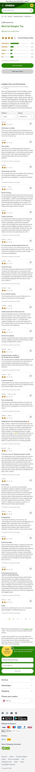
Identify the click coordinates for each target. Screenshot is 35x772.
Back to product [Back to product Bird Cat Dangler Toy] (17, 65)
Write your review (17, 71)
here (18, 644)
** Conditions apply (27, 629)
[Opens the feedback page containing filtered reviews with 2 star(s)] (17, 53)
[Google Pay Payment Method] (9, 731)
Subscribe (18, 671)
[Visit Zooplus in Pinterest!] (16, 713)
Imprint (3, 759)
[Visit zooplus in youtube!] (11, 713)
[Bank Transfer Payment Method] (16, 731)
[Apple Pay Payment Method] (3, 731)
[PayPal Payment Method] (24, 727)
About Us (4, 757)
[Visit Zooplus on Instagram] (7, 713)
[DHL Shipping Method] (9, 740)
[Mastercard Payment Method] (9, 727)
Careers (11, 757)
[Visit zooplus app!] (7, 720)
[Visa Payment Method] (3, 727)
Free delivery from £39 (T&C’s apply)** (17, 1)
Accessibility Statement (8, 764)
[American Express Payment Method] (19, 727)
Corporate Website (21, 757)
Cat (5, 16)
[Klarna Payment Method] (30, 727)
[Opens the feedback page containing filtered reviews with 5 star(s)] (17, 43)
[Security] (5, 748)
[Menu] (2, 5)
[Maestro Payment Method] (14, 727)
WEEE (16, 762)
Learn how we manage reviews (10, 60)
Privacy (22, 762)
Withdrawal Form (6, 762)
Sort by (20, 113)
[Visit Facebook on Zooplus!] (2, 713)
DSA (23, 759)
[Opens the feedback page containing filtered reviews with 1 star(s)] (17, 57)
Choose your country (9, 696)
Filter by (4, 113)
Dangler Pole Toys (18, 16)
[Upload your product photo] (10, 31)
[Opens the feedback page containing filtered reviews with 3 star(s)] (17, 50)
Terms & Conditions (13, 759)
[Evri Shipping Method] (3, 740)
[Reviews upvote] (31, 123)
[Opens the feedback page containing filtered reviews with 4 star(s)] (17, 47)
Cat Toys (10, 16)
